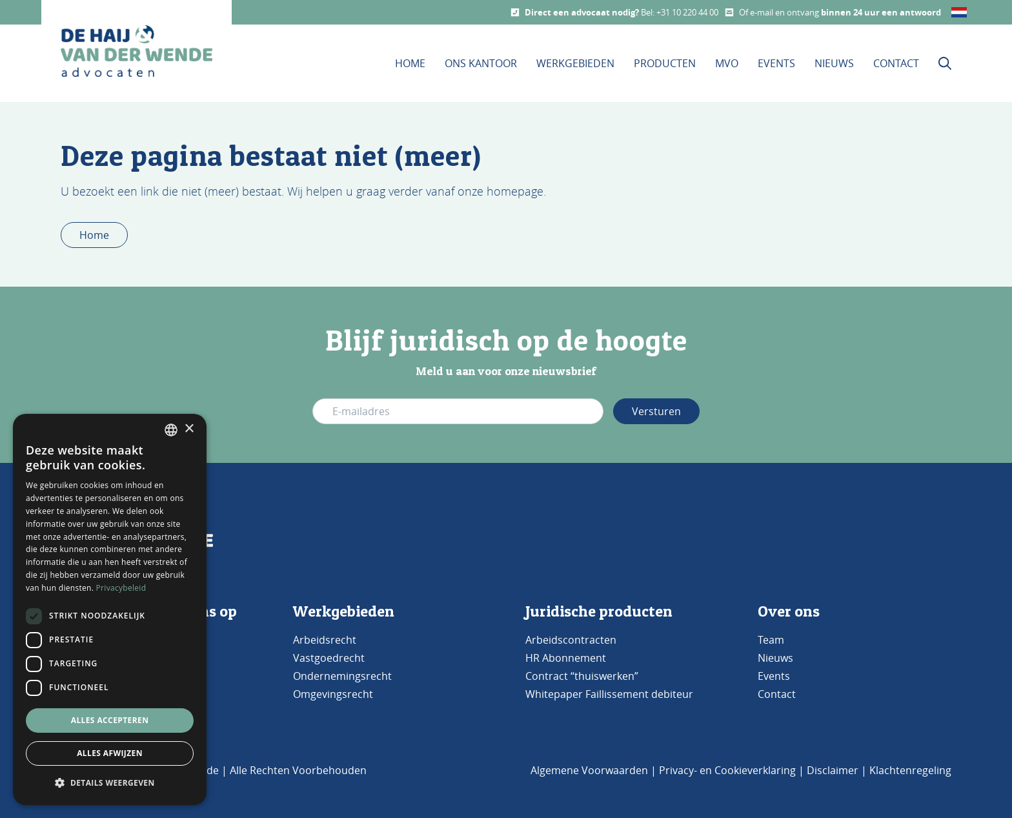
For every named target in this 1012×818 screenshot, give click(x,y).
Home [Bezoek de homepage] (410, 63)
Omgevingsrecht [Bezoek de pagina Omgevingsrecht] (333, 694)
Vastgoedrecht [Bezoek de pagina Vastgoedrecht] (329, 658)
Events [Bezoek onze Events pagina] (776, 63)
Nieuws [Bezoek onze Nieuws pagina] (834, 63)
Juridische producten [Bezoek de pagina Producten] (599, 611)
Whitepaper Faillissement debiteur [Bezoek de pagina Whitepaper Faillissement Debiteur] (609, 694)
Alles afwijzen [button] (110, 753)
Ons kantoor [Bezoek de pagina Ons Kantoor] (481, 63)
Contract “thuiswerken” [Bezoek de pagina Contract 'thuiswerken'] (581, 676)
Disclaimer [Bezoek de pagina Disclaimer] (832, 770)
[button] (110, 783)
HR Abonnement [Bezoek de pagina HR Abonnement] (565, 658)
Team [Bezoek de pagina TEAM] (771, 640)
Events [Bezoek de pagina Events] (774, 676)
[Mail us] (729, 12)
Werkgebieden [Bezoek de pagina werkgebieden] (343, 611)
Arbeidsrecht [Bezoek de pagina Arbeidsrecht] (324, 640)
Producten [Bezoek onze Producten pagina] (665, 63)
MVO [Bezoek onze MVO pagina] (726, 63)
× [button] (189, 429)
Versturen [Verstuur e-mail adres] (656, 411)
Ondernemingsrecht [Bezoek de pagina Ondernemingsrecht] (342, 676)
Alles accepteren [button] (110, 720)
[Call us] (515, 12)
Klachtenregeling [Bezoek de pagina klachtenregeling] (910, 770)
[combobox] (171, 430)
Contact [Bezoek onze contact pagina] (896, 63)
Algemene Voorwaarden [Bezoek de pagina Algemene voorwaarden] (589, 770)
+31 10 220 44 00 (687, 12)
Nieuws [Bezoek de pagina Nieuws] (775, 658)
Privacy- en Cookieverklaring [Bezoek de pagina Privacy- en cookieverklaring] (727, 770)
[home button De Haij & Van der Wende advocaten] (136, 51)
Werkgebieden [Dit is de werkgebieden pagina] (575, 63)
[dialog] (110, 609)
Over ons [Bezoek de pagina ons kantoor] (789, 611)
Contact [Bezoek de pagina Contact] (777, 694)
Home (94, 235)
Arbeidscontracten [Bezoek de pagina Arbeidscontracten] (570, 640)
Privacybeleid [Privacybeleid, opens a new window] (121, 587)
